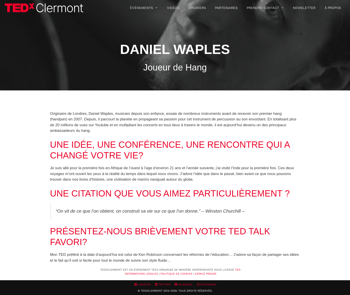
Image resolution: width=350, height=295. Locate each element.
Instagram (206, 284)
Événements (146, 7)
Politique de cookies (176, 273)
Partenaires (226, 8)
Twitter (162, 284)
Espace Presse (206, 273)
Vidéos (173, 8)
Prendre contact (267, 7)
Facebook (183, 284)
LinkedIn (142, 284)
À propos (333, 8)
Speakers (197, 8)
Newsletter (304, 8)
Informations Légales (141, 273)
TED (237, 269)
